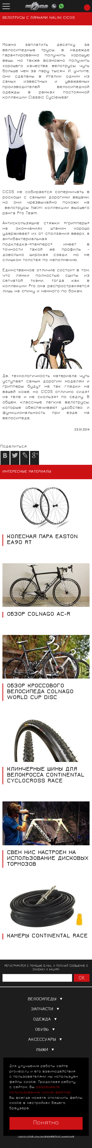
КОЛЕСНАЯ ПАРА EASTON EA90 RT (42, 540)
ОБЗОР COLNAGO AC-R (38, 615)
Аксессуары (46, 1039)
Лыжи (46, 1050)
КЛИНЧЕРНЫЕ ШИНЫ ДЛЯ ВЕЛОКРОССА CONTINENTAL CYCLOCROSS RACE (45, 775)
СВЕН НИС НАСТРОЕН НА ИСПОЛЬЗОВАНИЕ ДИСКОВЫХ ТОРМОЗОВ (48, 859)
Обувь (46, 1029)
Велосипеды (46, 999)
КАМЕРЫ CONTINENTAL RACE (47, 936)
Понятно (46, 1123)
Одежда (46, 1019)
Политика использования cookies (46, 1136)
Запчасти (46, 1009)
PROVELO (37, 6)
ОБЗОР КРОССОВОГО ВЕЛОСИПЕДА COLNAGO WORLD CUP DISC (40, 692)
